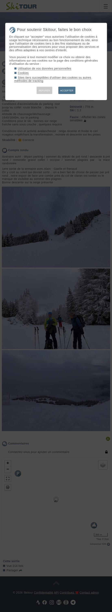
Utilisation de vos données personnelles (44, 68)
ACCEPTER (66, 90)
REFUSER (44, 90)
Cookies (23, 73)
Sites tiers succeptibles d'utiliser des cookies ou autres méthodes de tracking (52, 79)
